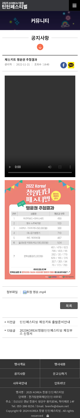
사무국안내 (20, 383)
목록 (69, 305)
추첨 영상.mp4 (34, 292)
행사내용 (59, 364)
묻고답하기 (60, 373)
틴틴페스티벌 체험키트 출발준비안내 (45, 322)
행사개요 (19, 364)
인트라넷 (60, 383)
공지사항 (19, 373)
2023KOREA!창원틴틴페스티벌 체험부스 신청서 (46, 332)
